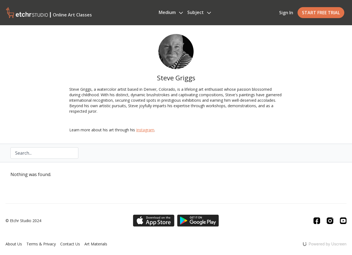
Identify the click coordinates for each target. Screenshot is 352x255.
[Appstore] (154, 220)
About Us (14, 243)
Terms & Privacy (41, 243)
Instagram (145, 129)
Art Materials (95, 243)
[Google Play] (198, 220)
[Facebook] (317, 220)
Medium (171, 12)
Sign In (286, 13)
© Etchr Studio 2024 (23, 221)
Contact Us (70, 243)
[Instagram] (330, 220)
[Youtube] (343, 220)
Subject (199, 12)
